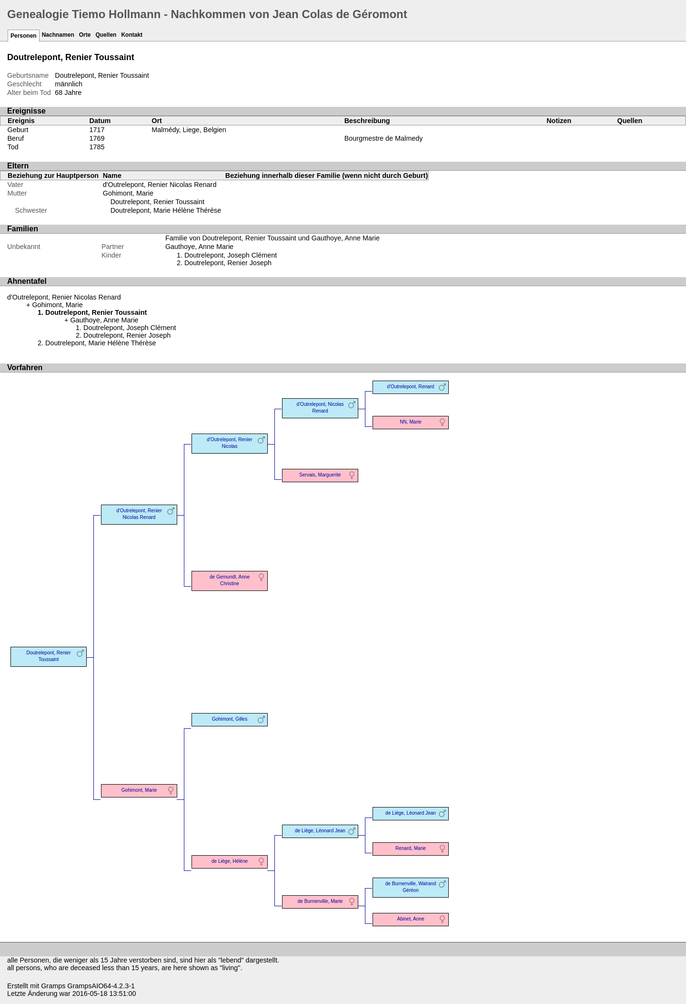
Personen (23, 35)
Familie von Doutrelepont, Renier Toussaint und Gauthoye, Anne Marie (272, 238)
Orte (85, 34)
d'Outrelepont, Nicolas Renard (320, 408)
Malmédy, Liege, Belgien (188, 130)
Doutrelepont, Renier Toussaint (157, 202)
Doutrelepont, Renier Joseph (228, 263)
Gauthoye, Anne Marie (199, 246)
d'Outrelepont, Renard (410, 386)
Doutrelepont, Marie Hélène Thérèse (166, 210)
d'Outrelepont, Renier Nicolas (229, 443)
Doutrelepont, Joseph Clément (230, 255)
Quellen (105, 34)
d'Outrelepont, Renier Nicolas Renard (160, 184)
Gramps (53, 986)
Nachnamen (58, 34)
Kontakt (131, 34)
